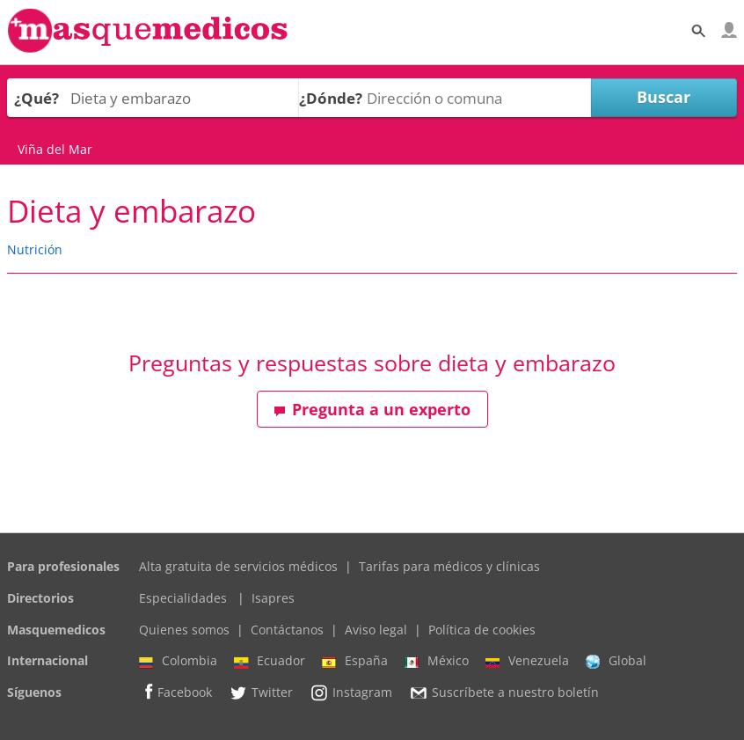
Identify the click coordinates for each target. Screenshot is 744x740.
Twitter (261, 692)
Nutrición (34, 249)
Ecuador (269, 661)
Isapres (273, 598)
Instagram (351, 692)
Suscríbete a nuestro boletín (504, 692)
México (437, 661)
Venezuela (527, 661)
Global (616, 661)
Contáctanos (287, 629)
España (355, 661)
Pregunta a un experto (372, 409)
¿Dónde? (330, 98)
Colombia (178, 661)
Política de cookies (482, 629)
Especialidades (183, 598)
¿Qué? (36, 98)
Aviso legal (376, 629)
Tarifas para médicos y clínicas (449, 566)
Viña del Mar (55, 149)
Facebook (175, 692)
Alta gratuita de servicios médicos (238, 566)
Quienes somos (184, 629)
